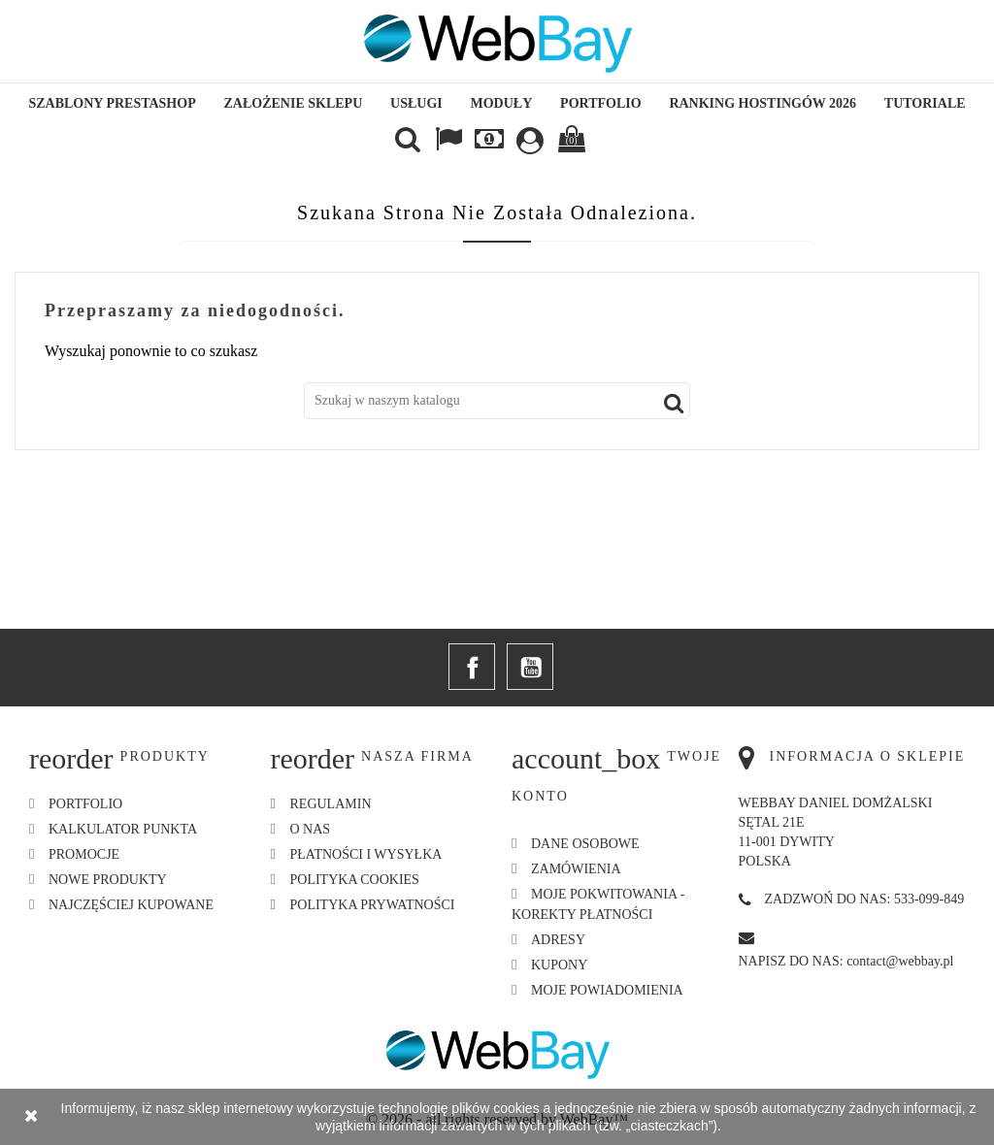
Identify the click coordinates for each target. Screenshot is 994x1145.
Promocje (84, 854)
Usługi (416, 103)
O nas (310, 829)
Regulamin (331, 804)
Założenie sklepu (293, 103)
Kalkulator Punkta (123, 829)
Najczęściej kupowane (131, 905)
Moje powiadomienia (607, 990)
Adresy (558, 939)
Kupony (559, 965)
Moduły (502, 103)
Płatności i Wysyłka (366, 854)
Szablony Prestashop (111, 103)
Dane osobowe (585, 843)
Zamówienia (576, 869)
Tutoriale (925, 103)
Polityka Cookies (354, 879)
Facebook (471, 666)
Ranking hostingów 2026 (762, 103)
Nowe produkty (108, 879)
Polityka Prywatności (372, 905)
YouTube (530, 666)
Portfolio (601, 103)
